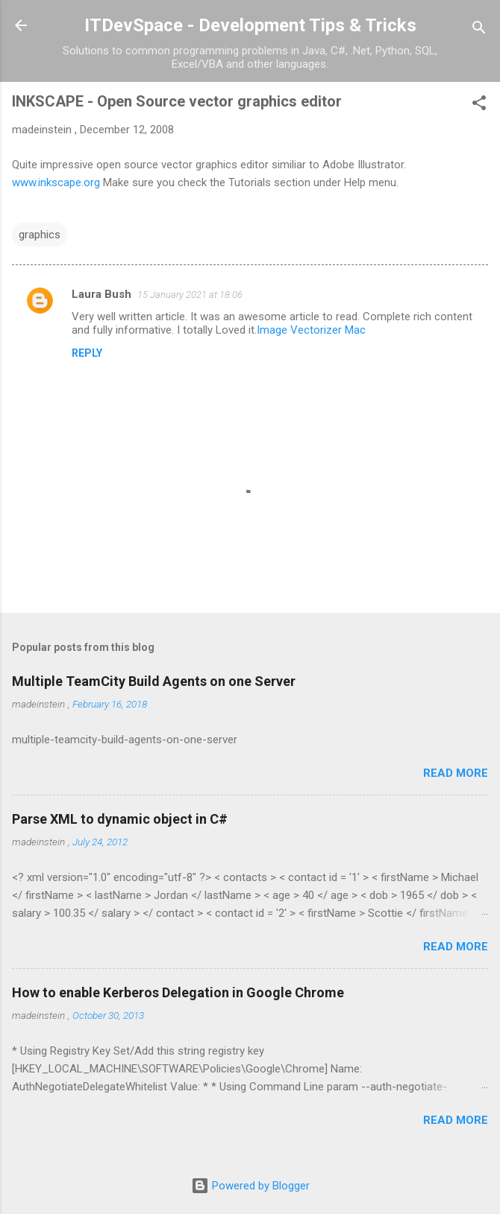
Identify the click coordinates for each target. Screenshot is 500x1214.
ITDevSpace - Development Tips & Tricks (250, 25)
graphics (39, 234)
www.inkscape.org (56, 182)
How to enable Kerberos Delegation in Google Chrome (178, 992)
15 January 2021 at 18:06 (190, 294)
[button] (479, 105)
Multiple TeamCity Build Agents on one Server (154, 681)
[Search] (479, 30)
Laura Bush (101, 294)
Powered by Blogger (250, 1185)
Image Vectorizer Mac (311, 330)
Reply (87, 353)
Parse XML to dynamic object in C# (120, 819)
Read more (455, 773)
